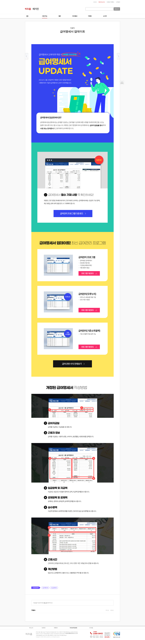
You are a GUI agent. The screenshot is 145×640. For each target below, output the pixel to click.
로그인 (45, 603)
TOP (122, 83)
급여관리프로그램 (58, 265)
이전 (26, 56)
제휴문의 (56, 627)
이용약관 (43, 627)
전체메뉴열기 (27, 16)
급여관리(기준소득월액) (58, 338)
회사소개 (31, 627)
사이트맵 (91, 627)
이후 (118, 56)
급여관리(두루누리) (58, 301)
